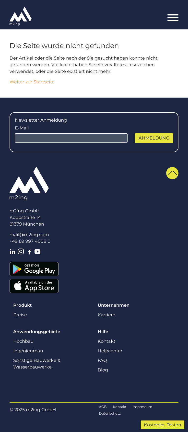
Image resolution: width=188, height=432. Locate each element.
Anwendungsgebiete (36, 331)
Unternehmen (113, 305)
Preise (20, 315)
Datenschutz (110, 413)
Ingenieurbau (28, 351)
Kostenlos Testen (162, 425)
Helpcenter (110, 351)
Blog (103, 370)
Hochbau (23, 341)
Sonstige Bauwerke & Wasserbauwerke (36, 364)
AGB (103, 406)
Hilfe (103, 331)
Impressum (142, 406)
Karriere (106, 315)
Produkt (22, 305)
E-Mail (22, 128)
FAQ (102, 360)
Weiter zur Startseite (32, 82)
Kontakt (106, 341)
